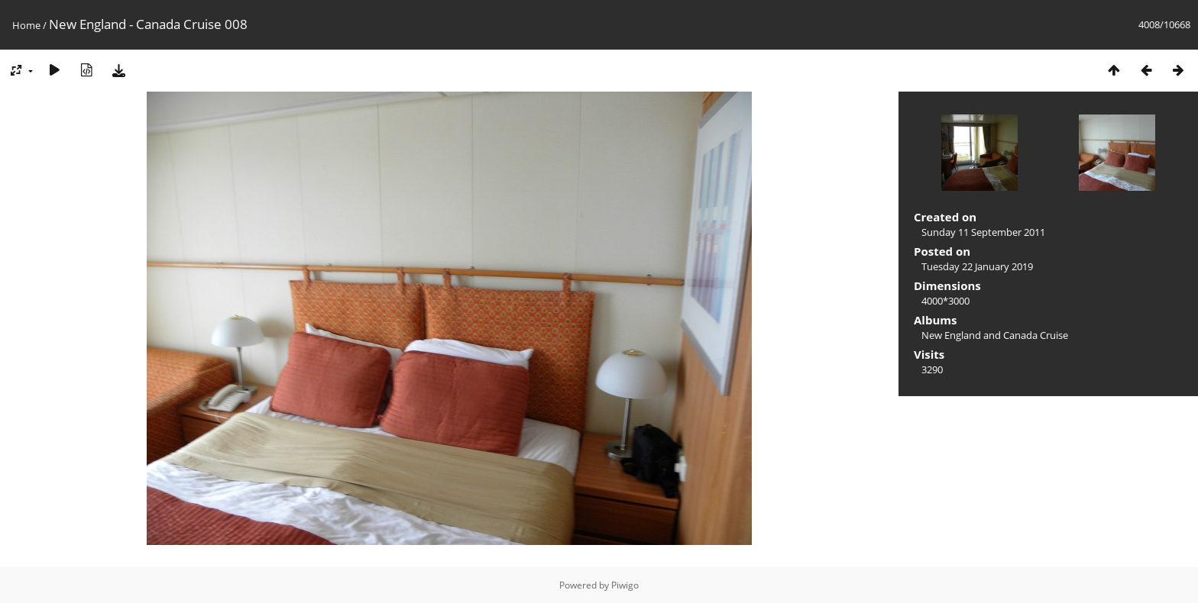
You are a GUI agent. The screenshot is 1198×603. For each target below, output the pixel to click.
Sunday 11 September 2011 (983, 232)
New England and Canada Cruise (994, 335)
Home (26, 25)
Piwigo (625, 585)
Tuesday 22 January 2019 (977, 266)
